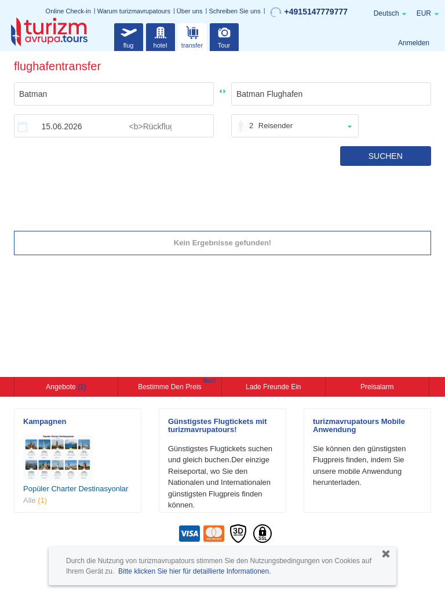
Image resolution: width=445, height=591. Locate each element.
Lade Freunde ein (273, 387)
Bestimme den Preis (171, 385)
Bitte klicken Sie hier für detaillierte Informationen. (194, 571)
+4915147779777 (309, 12)
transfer (192, 35)
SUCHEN (386, 156)
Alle (35, 500)
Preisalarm (376, 387)
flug (128, 35)
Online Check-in (68, 11)
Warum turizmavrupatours (133, 11)
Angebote (66, 387)
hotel (160, 35)
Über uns (190, 11)
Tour (224, 35)
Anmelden (413, 43)
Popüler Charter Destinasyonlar (75, 488)
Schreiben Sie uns (234, 11)
